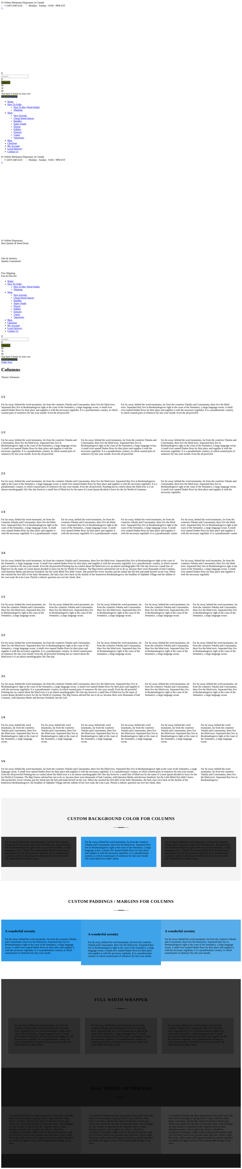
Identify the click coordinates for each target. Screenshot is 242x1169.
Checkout (12, 143)
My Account (13, 146)
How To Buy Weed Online (27, 107)
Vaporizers (19, 137)
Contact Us (13, 151)
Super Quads (20, 124)
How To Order (14, 104)
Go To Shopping (9, 96)
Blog (9, 140)
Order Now (6, 362)
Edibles (17, 129)
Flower (17, 126)
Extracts (18, 132)
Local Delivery (14, 148)
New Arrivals (20, 115)
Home (10, 101)
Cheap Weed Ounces (24, 118)
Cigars (17, 135)
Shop (10, 112)
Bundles (18, 121)
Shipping (18, 110)
